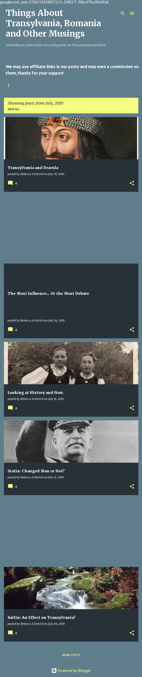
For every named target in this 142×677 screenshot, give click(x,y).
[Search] (122, 13)
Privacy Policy (64, 85)
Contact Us (34, 85)
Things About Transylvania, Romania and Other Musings (53, 23)
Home (10, 85)
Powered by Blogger (71, 670)
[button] (132, 183)
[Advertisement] (71, 227)
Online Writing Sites (103, 85)
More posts (71, 655)
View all (14, 109)
